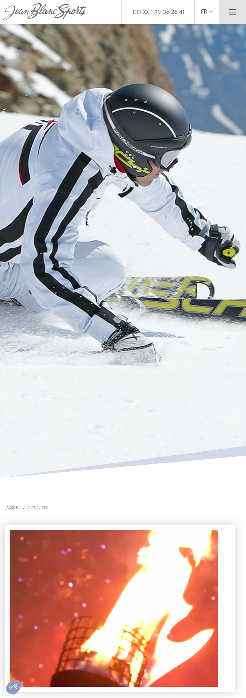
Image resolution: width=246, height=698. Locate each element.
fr (207, 12)
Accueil (13, 508)
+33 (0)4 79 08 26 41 (158, 12)
